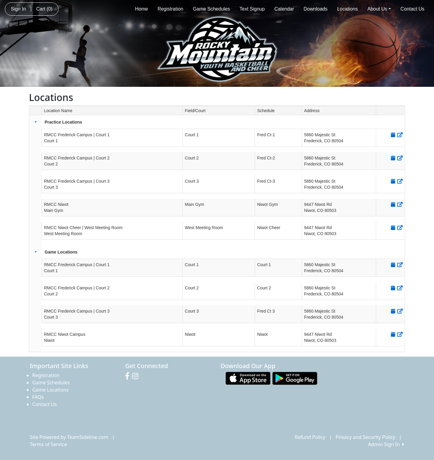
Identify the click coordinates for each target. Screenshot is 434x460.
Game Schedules (211, 8)
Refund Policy (310, 437)
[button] (35, 122)
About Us (379, 8)
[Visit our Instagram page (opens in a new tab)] (136, 376)
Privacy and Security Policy (365, 437)
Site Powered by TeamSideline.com (69, 437)
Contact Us (412, 8)
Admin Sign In (386, 444)
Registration (170, 8)
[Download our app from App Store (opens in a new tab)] (248, 378)
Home (141, 8)
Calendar (284, 8)
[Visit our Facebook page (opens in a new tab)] (128, 376)
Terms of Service (48, 444)
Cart (44, 8)
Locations (347, 8)
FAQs (38, 397)
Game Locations (50, 389)
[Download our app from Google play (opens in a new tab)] (294, 378)
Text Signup (252, 8)
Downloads (315, 8)
